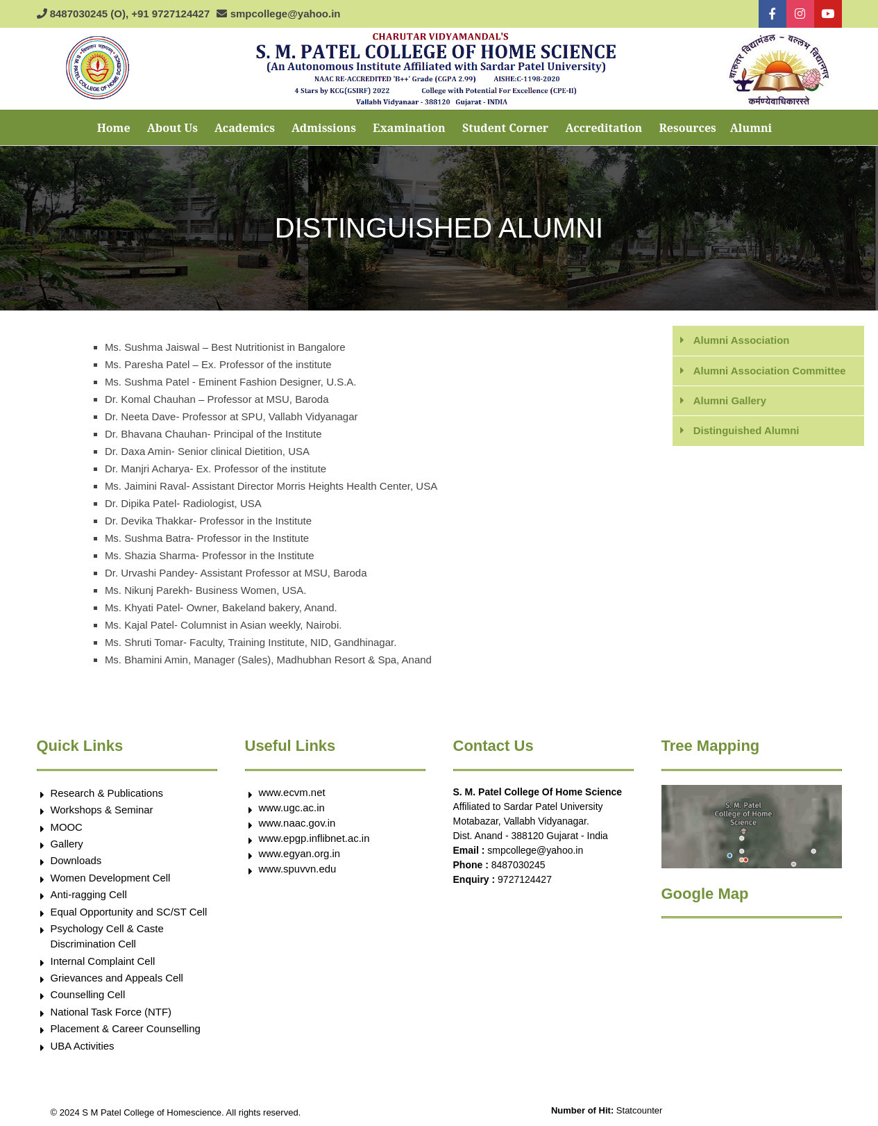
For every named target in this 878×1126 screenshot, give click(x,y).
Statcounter (639, 1112)
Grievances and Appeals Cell (118, 978)
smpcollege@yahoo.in (535, 850)
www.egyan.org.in (300, 853)
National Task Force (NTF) (112, 1012)
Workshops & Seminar (102, 809)
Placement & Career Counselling (126, 1030)
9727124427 (525, 879)
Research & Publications (107, 793)
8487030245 (518, 864)
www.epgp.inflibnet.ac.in (315, 838)
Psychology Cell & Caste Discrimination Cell (107, 937)
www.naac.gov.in (297, 823)
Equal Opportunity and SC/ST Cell (129, 912)
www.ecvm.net (292, 792)
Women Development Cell (111, 878)
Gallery (67, 844)
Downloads (76, 861)
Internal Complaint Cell (103, 962)
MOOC (67, 827)
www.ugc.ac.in (292, 807)
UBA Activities (83, 1046)
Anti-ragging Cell (89, 895)
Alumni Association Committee (770, 370)
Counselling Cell (88, 996)
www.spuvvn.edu (298, 869)
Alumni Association (741, 340)
